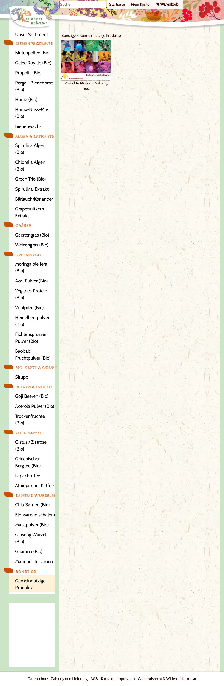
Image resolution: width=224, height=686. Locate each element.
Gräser (23, 225)
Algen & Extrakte (34, 136)
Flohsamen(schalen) (35, 515)
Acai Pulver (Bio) (31, 281)
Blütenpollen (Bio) (33, 53)
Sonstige (25, 571)
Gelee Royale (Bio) (33, 63)
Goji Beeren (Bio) (32, 396)
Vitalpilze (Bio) (29, 307)
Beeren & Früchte (35, 387)
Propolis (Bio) (28, 73)
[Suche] (82, 4)
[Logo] (34, 15)
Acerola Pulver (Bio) (34, 406)
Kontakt (107, 678)
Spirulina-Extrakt (32, 189)
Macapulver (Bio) (32, 525)
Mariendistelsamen (34, 561)
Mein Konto (140, 4)
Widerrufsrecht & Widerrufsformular (167, 678)
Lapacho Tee (27, 476)
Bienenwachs (28, 126)
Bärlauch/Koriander (34, 199)
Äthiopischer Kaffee (34, 485)
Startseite (117, 4)
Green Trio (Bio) (30, 179)
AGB (94, 678)
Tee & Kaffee (28, 433)
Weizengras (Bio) (32, 245)
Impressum (125, 678)
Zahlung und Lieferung (69, 678)
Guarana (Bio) (28, 551)
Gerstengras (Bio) (32, 235)
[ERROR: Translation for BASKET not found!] (167, 4)
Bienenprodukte (34, 43)
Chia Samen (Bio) (32, 505)
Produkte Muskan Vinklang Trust (86, 65)
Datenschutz (38, 678)
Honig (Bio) (26, 99)
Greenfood (28, 255)
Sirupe (21, 377)
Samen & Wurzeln (35, 495)
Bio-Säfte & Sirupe (35, 368)
